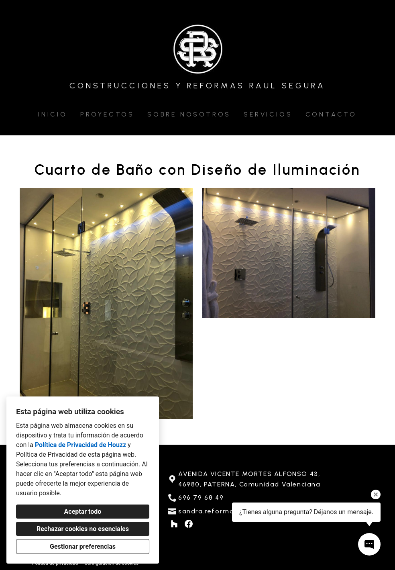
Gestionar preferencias (83, 546)
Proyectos (107, 114)
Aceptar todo (83, 511)
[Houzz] (174, 524)
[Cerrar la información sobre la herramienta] (376, 494)
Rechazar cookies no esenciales (83, 529)
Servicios (268, 114)
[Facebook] (189, 524)
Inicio (52, 114)
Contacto (331, 114)
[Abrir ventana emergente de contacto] (369, 544)
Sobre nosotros (189, 114)
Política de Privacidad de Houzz (80, 445)
